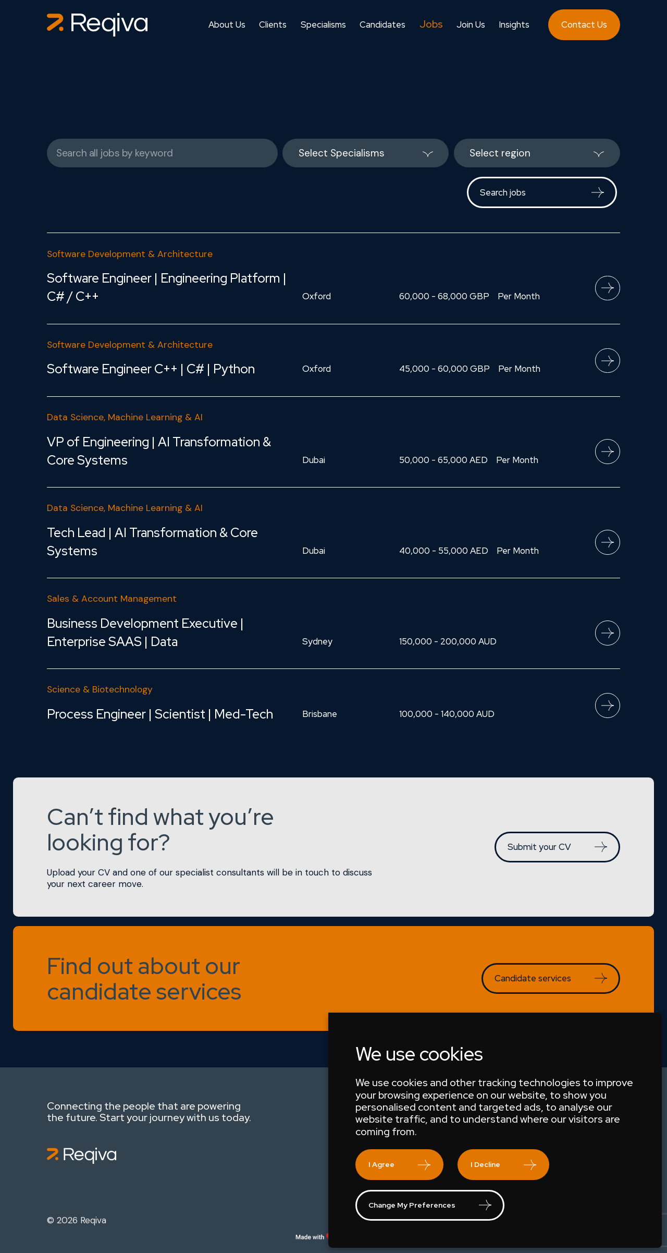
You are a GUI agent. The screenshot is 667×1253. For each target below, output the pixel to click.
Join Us (470, 24)
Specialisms (323, 24)
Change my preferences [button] (411, 1205)
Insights (514, 24)
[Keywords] (162, 153)
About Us (226, 24)
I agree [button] (381, 1164)
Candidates (382, 24)
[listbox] (365, 153)
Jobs (431, 24)
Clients (273, 24)
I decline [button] (485, 1164)
